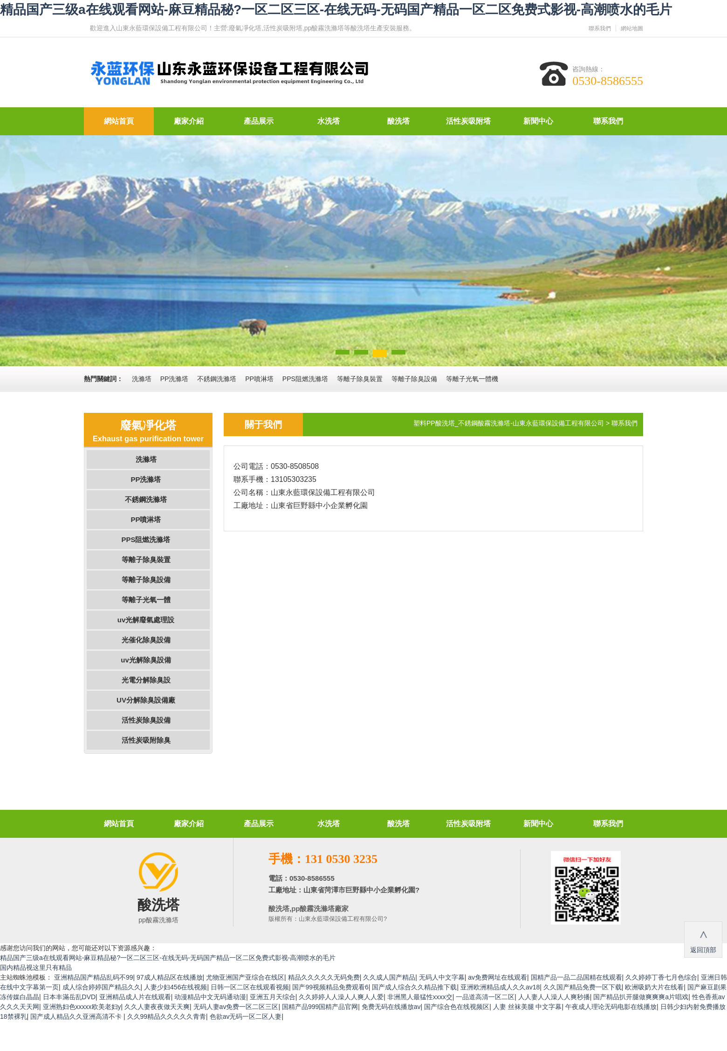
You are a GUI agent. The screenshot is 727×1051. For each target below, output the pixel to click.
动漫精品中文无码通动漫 (210, 997)
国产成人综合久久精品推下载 (414, 987)
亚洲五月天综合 (272, 997)
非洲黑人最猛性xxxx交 (420, 997)
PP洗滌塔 (145, 479)
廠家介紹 (189, 121)
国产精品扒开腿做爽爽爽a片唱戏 (640, 997)
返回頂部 (703, 939)
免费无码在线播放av (391, 1006)
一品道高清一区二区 (485, 997)
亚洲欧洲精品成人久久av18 (500, 987)
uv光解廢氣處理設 (146, 620)
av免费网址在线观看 (497, 977)
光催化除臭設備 (146, 640)
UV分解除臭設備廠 (146, 700)
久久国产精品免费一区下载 (582, 987)
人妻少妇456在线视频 (175, 987)
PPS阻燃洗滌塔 (145, 539)
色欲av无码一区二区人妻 (246, 1016)
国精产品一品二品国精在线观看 (576, 977)
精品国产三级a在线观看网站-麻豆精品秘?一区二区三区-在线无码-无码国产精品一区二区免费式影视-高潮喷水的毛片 (336, 9)
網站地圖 (632, 28)
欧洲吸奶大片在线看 (654, 987)
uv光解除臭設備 (146, 660)
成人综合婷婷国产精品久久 (101, 987)
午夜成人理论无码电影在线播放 (611, 1006)
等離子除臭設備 (146, 580)
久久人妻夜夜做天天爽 (157, 1006)
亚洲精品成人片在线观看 (135, 997)
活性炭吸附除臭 (146, 740)
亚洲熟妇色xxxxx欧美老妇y (82, 1006)
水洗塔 (328, 121)
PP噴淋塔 (145, 519)
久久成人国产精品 (389, 977)
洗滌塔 (146, 459)
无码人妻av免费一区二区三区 (236, 1006)
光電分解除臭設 (146, 680)
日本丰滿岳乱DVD (69, 997)
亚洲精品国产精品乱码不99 (93, 977)
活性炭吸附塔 (468, 121)
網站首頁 (119, 121)
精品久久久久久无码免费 (324, 977)
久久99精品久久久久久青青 (166, 1016)
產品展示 (259, 121)
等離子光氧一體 (146, 600)
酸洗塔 (398, 121)
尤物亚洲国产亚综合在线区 (245, 977)
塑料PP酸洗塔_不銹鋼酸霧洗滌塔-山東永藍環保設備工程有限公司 (508, 423)
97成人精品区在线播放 (170, 977)
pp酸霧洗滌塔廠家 (320, 908)
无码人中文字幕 (442, 977)
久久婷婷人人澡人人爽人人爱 (341, 997)
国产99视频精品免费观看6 (330, 987)
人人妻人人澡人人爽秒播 (554, 997)
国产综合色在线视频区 (456, 1006)
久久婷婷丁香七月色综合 (661, 977)
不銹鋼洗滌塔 (146, 499)
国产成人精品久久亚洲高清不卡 (76, 1016)
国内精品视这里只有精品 (36, 967)
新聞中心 (538, 121)
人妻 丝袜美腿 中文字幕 (527, 1006)
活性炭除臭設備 (146, 720)
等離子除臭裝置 (146, 560)
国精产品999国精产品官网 (320, 1006)
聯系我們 (600, 28)
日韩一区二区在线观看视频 (250, 987)
